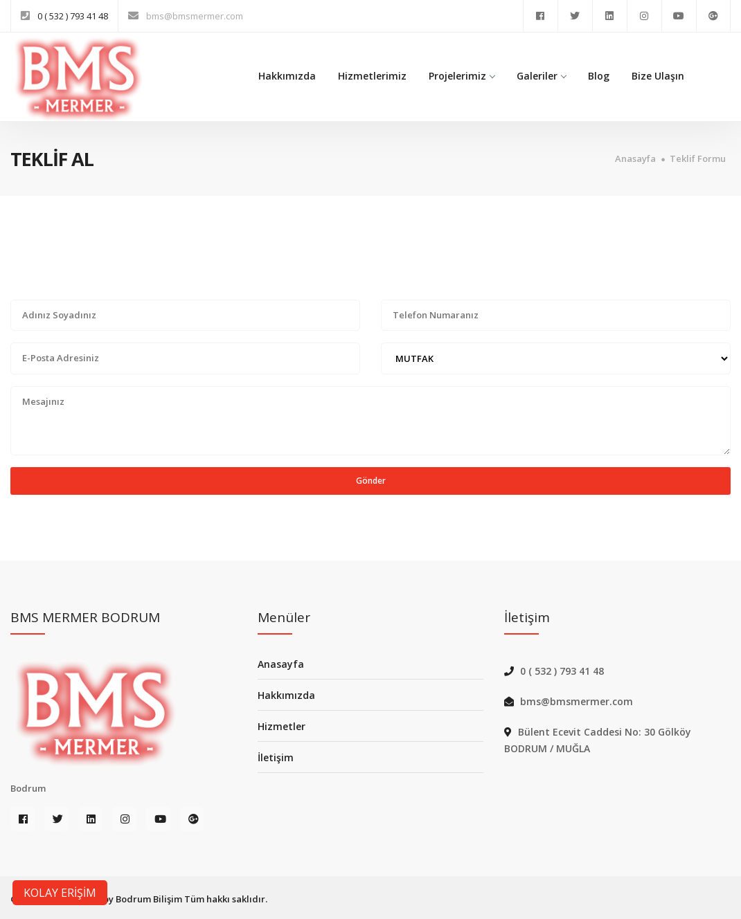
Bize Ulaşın (658, 75)
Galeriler (541, 75)
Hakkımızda (287, 75)
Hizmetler (281, 726)
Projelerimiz (461, 75)
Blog (598, 75)
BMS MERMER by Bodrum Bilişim (112, 899)
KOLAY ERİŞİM (60, 892)
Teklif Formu (698, 158)
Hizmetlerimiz (372, 75)
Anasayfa (635, 158)
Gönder (371, 480)
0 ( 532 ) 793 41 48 (72, 16)
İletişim (276, 757)
